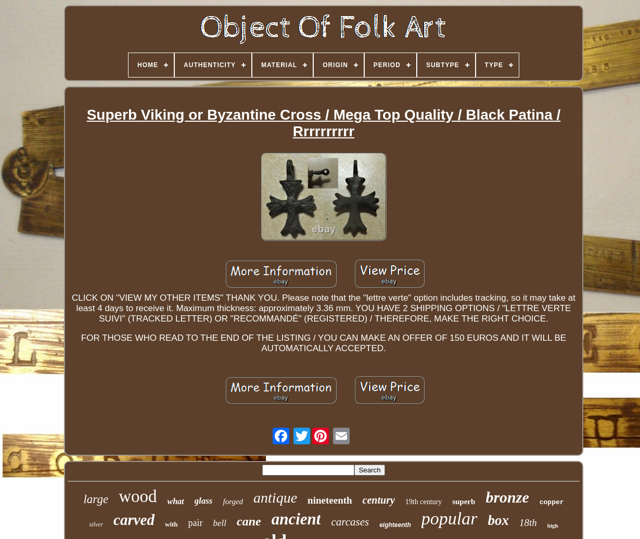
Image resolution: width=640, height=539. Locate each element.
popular (449, 518)
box (498, 520)
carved (134, 519)
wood (138, 496)
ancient (296, 519)
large (95, 499)
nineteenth (330, 500)
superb (463, 501)
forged (233, 501)
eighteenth (395, 525)
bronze (507, 497)
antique (275, 498)
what (176, 501)
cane (249, 521)
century (379, 500)
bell (220, 523)
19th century (423, 502)
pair (195, 523)
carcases (350, 522)
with (171, 524)
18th (528, 522)
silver (96, 524)
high (552, 525)
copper (552, 502)
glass (204, 501)
